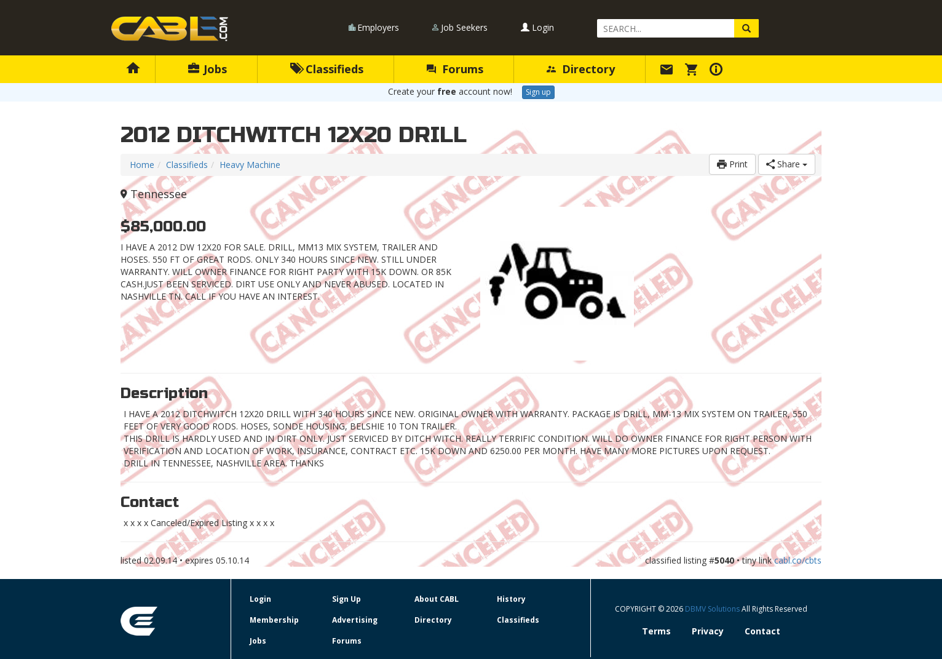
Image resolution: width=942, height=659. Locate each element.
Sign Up (346, 599)
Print (732, 164)
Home (142, 164)
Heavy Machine (250, 164)
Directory (581, 69)
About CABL (436, 599)
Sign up (538, 92)
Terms (656, 631)
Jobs (207, 69)
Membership (274, 620)
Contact (762, 631)
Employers (378, 27)
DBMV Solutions (713, 609)
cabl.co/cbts (797, 560)
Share (786, 164)
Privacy (708, 631)
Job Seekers (464, 27)
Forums (455, 69)
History (511, 599)
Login (537, 27)
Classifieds (326, 69)
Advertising (355, 620)
